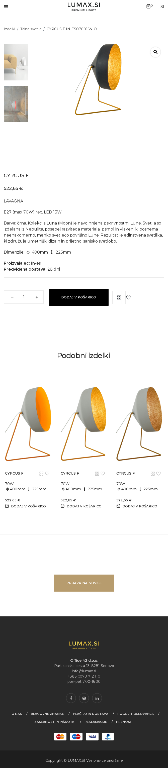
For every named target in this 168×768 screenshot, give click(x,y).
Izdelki (9, 29)
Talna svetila (30, 29)
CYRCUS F (14, 473)
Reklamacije (96, 722)
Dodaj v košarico (78, 297)
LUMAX (74, 760)
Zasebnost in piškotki (54, 722)
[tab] (14, 62)
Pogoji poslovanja (135, 714)
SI (84, 760)
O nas (17, 714)
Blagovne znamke (47, 714)
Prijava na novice (84, 583)
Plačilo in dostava (90, 714)
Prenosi (123, 722)
